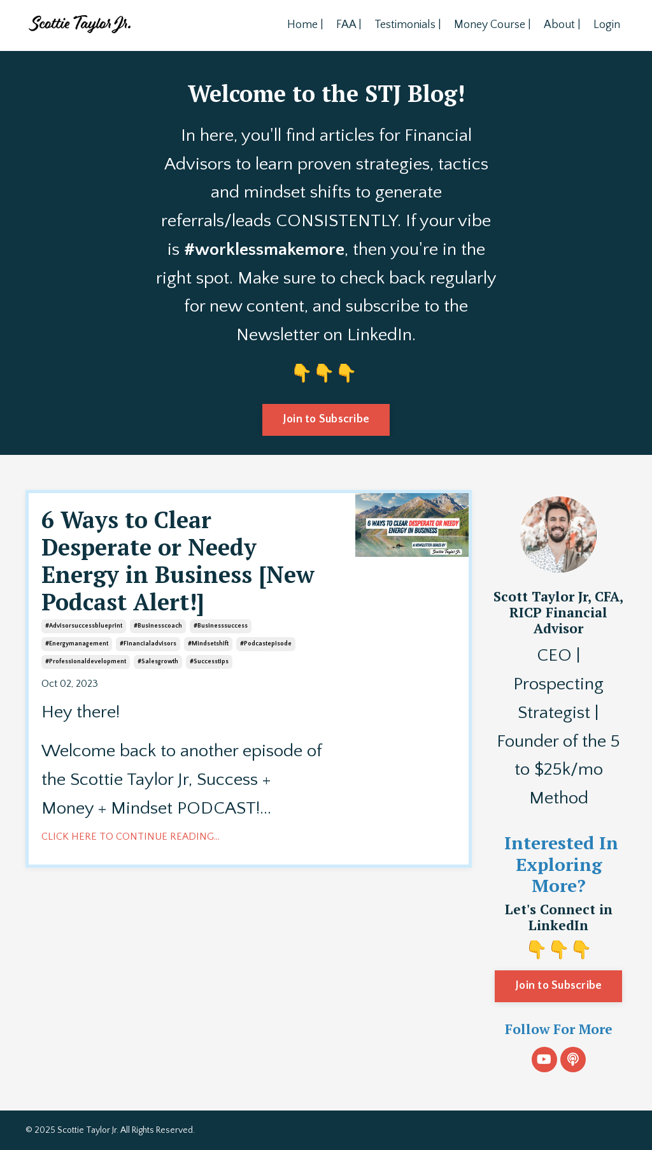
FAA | (349, 24)
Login (606, 24)
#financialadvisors (148, 643)
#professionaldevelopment (85, 661)
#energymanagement (76, 643)
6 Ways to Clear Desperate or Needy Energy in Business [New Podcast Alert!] (178, 561)
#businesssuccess (221, 625)
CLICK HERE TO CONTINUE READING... (130, 836)
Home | (305, 24)
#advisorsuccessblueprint (83, 625)
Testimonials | (407, 24)
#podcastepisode (266, 643)
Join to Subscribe (558, 985)
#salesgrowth (158, 661)
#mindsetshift (208, 643)
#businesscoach (158, 625)
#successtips (209, 661)
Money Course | (492, 24)
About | (562, 24)
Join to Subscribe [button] (326, 419)
